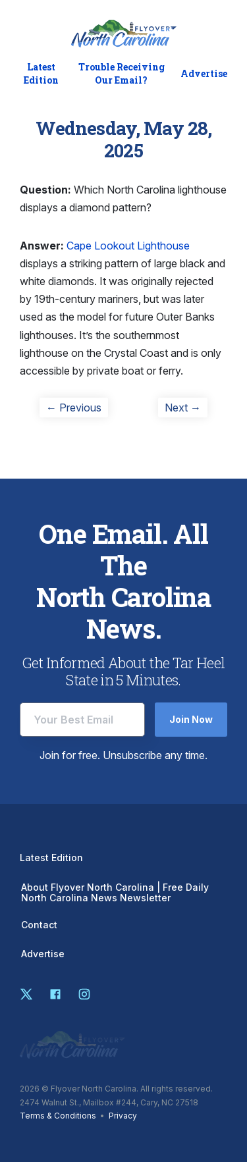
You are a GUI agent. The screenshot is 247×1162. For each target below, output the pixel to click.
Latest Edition (41, 73)
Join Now (191, 719)
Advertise (203, 73)
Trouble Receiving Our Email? (121, 73)
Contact (39, 925)
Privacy (123, 1116)
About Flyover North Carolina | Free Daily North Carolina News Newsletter (115, 892)
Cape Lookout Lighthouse (128, 245)
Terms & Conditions (58, 1116)
